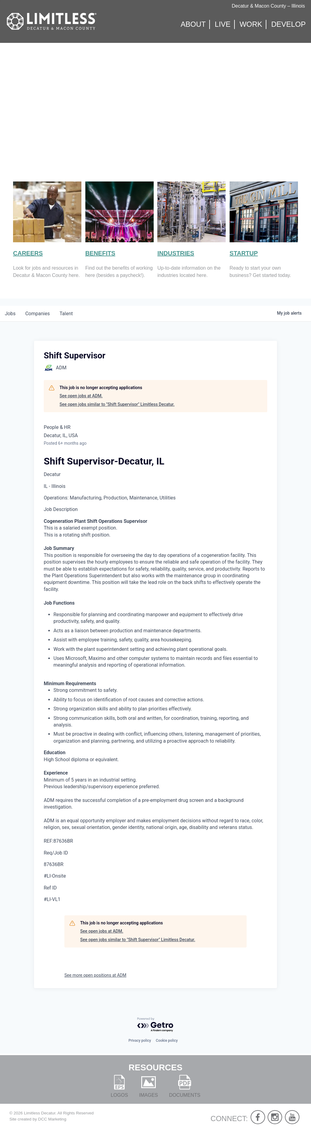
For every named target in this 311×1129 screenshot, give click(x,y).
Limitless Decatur (40, 1113)
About (193, 24)
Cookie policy (167, 1040)
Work (251, 24)
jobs (10, 313)
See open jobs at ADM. (81, 395)
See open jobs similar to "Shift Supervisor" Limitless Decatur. (117, 404)
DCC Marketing (52, 1119)
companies (37, 313)
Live (223, 24)
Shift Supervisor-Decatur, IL (104, 461)
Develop (288, 24)
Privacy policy (139, 1040)
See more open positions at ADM (95, 975)
